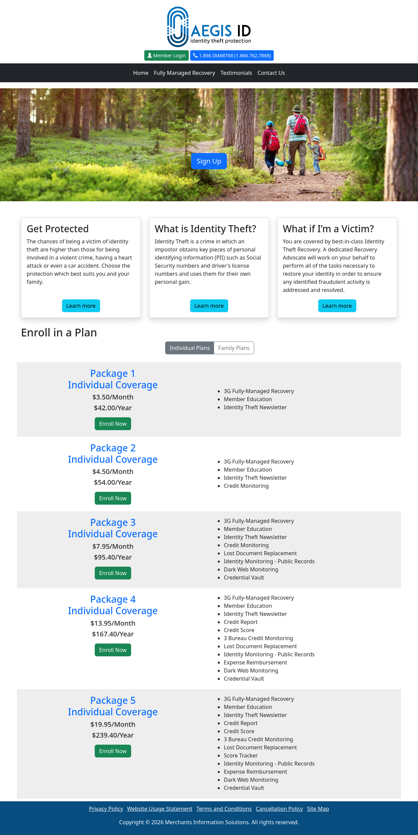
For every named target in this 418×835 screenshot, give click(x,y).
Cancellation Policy (279, 808)
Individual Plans (190, 348)
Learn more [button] (81, 305)
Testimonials (236, 73)
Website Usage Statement (159, 808)
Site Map (318, 808)
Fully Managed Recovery (184, 73)
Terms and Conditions (224, 808)
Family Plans (233, 348)
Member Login (166, 55)
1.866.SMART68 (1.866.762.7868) (232, 55)
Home (141, 73)
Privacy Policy (106, 808)
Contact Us (271, 73)
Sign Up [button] (209, 161)
